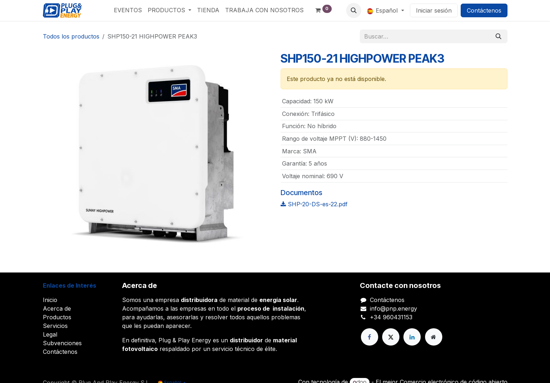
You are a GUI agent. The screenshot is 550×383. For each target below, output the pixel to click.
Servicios (55, 325)
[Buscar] (498, 36)
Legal (50, 334)
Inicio (50, 299)
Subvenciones (62, 343)
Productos (57, 317)
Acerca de (57, 308)
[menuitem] (128, 10)
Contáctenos (484, 10)
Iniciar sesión (434, 10)
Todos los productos (71, 36)
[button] (353, 10)
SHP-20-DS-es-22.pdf (314, 204)
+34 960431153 (391, 317)
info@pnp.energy (393, 308)
